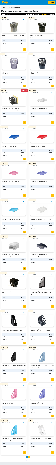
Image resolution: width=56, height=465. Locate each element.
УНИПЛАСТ (3, 17)
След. (26, 460)
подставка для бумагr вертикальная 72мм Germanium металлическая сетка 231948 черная (40, 292)
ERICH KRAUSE (32, 90)
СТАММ (2, 54)
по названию (44, 14)
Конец (30, 460)
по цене (37, 14)
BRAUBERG (3, 90)
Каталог (5, 7)
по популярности (29, 14)
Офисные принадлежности (14, 7)
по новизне (51, 14)
